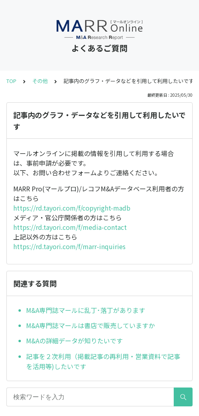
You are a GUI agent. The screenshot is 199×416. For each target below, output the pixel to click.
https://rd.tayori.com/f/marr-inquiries (69, 246)
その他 (40, 81)
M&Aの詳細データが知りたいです (74, 340)
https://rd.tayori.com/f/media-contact (70, 227)
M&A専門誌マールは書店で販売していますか (90, 325)
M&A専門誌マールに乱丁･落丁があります (85, 310)
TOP (11, 81)
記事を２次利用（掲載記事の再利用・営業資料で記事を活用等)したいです (103, 361)
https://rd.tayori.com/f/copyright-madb (71, 208)
